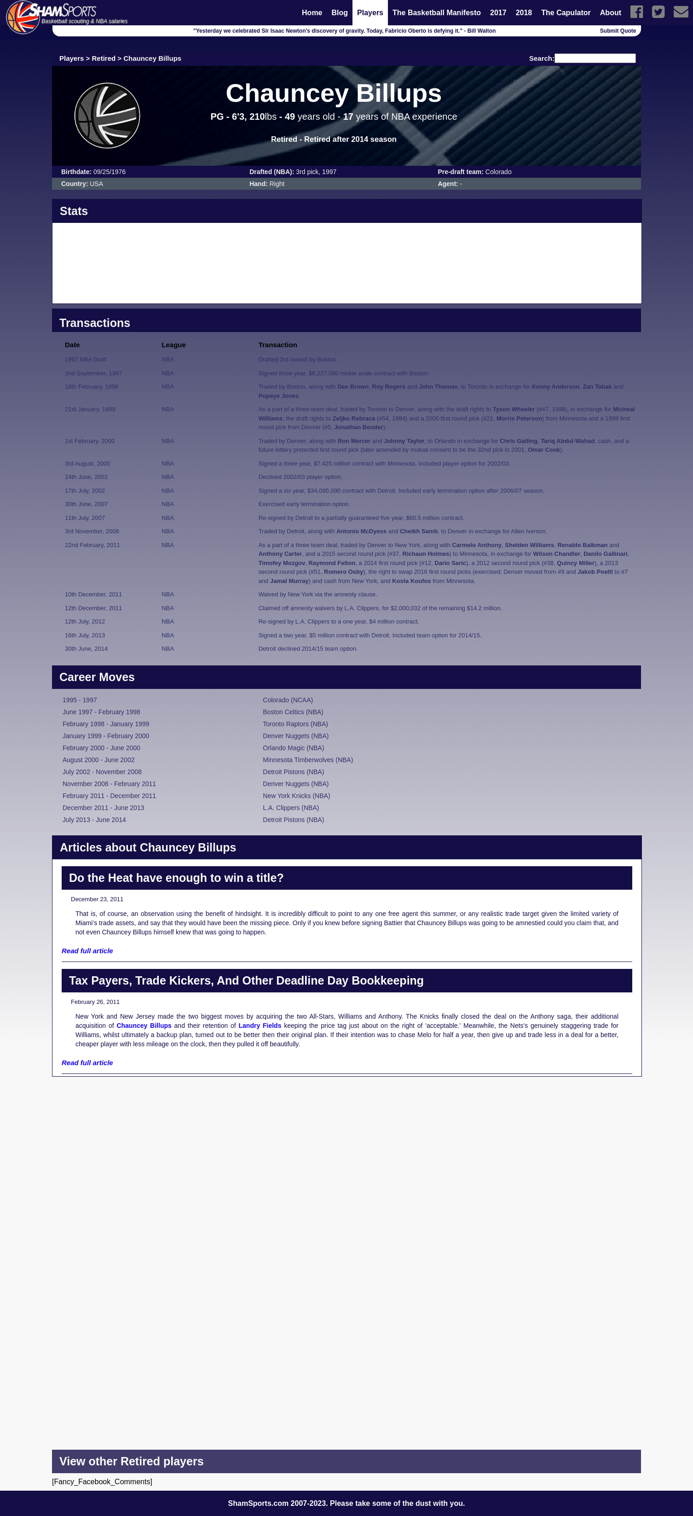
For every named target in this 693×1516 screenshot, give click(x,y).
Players (370, 13)
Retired (104, 58)
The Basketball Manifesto (437, 13)
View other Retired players (131, 1461)
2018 (524, 13)
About (610, 13)
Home (312, 13)
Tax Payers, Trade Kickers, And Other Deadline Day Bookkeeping (246, 980)
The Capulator (566, 13)
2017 (498, 13)
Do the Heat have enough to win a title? (176, 877)
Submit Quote (618, 31)
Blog (340, 13)
